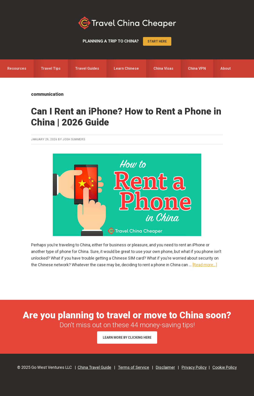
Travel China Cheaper (127, 23)
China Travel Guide (94, 367)
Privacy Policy (194, 367)
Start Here (157, 41)
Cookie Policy (224, 367)
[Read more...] (205, 264)
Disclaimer (165, 367)
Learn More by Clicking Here (127, 337)
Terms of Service (133, 367)
